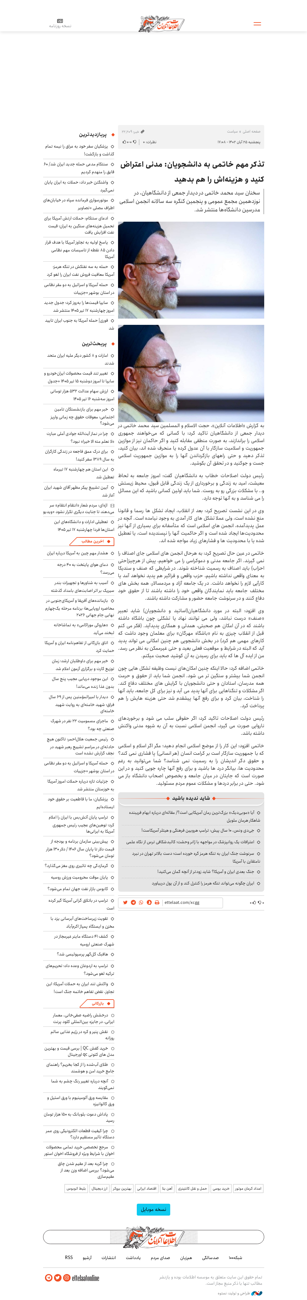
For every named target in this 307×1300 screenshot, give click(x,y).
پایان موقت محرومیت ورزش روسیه (79, 877)
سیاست (232, 131)
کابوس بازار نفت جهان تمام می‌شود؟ (77, 888)
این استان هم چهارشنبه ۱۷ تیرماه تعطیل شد (83, 473)
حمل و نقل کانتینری (192, 1189)
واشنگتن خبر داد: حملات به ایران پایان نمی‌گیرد (79, 186)
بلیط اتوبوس (76, 1189)
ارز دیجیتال (99, 1189)
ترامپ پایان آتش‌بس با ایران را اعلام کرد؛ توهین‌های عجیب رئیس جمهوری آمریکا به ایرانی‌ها (81, 824)
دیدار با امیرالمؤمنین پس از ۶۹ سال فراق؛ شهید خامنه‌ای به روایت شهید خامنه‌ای (81, 703)
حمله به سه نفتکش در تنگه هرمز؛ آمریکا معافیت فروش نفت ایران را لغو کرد (80, 270)
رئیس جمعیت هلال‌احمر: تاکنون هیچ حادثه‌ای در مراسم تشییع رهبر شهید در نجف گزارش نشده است (80, 746)
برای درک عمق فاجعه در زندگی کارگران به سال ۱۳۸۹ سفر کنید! (79, 455)
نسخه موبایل (153, 1209)
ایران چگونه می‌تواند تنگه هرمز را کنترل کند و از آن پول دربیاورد (203, 883)
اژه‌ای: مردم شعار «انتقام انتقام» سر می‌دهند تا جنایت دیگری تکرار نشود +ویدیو (78, 508)
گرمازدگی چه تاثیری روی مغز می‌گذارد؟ (76, 865)
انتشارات (109, 1257)
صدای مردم (160, 1257)
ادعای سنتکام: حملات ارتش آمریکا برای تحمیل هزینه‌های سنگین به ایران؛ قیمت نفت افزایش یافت (79, 225)
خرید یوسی (221, 1189)
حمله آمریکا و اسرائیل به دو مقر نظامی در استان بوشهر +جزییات (79, 288)
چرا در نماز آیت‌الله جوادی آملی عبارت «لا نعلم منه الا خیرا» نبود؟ (80, 437)
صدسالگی (210, 1257)
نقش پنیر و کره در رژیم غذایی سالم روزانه (82, 1034)
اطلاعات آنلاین (161, 23)
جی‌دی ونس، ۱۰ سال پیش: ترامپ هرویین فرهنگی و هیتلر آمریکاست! (197, 830)
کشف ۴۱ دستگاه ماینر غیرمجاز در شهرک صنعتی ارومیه (84, 940)
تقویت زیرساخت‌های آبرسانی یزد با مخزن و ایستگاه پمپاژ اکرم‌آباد (82, 922)
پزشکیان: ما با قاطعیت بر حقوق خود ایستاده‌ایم (81, 803)
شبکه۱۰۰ (235, 1257)
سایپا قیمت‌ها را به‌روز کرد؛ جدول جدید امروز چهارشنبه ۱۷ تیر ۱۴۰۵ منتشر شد (79, 306)
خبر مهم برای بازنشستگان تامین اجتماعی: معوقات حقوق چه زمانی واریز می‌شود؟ (82, 416)
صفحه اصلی (251, 131)
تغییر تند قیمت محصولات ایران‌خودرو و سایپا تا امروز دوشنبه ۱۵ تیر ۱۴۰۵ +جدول (79, 377)
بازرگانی (98, 1003)
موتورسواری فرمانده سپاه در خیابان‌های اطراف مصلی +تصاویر (78, 204)
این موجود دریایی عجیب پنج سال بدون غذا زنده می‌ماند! (83, 682)
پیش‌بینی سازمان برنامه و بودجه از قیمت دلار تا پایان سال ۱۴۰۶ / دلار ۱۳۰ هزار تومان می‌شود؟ (80, 848)
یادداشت (133, 1257)
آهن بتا (167, 1189)
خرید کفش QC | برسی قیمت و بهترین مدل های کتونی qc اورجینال (79, 1051)
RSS (69, 1257)
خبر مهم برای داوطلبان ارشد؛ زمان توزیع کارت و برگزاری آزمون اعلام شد (83, 665)
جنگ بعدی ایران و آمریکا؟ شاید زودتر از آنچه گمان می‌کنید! (205, 871)
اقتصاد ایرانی (146, 1189)
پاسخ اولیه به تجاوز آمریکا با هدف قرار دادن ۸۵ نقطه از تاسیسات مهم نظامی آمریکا (79, 249)
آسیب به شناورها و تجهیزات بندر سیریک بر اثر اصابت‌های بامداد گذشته (82, 586)
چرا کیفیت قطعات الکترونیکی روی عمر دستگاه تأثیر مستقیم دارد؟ (80, 1134)
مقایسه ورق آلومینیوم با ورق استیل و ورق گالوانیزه (80, 1100)
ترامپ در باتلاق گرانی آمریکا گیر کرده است (81, 904)
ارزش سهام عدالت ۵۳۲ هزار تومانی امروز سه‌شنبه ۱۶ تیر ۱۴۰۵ (82, 395)
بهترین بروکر (122, 1189)
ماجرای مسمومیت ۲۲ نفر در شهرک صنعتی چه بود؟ (82, 725)
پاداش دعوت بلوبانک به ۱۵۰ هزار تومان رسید (79, 1117)
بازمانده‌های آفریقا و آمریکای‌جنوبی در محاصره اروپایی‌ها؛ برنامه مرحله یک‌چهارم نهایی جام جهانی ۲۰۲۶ (79, 607)
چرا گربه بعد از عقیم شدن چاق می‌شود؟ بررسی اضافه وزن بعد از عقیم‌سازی (86, 1170)
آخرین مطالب (93, 541)
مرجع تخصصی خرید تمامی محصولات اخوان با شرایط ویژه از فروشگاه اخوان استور (79, 1150)
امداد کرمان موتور (248, 1189)
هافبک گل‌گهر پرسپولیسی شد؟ (82, 954)
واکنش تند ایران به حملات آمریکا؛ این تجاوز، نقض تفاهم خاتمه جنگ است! (80, 987)
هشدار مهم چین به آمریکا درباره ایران (77, 553)
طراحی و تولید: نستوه (240, 1293)
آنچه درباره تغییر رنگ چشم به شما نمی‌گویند (82, 1084)
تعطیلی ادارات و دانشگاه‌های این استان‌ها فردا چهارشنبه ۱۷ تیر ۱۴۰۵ (84, 525)
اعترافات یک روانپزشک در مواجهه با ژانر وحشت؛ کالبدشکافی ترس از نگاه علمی (190, 842)
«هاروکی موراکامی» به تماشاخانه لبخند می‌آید (84, 629)
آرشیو (87, 1257)
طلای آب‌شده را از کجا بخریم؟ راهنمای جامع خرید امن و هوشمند (80, 1067)
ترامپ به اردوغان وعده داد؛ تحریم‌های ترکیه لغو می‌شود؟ (80, 969)
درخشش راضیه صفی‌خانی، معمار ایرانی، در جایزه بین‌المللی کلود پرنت (83, 1018)
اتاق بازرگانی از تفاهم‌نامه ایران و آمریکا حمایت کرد (79, 646)
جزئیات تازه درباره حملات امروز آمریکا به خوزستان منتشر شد (80, 785)
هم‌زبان (186, 1257)
